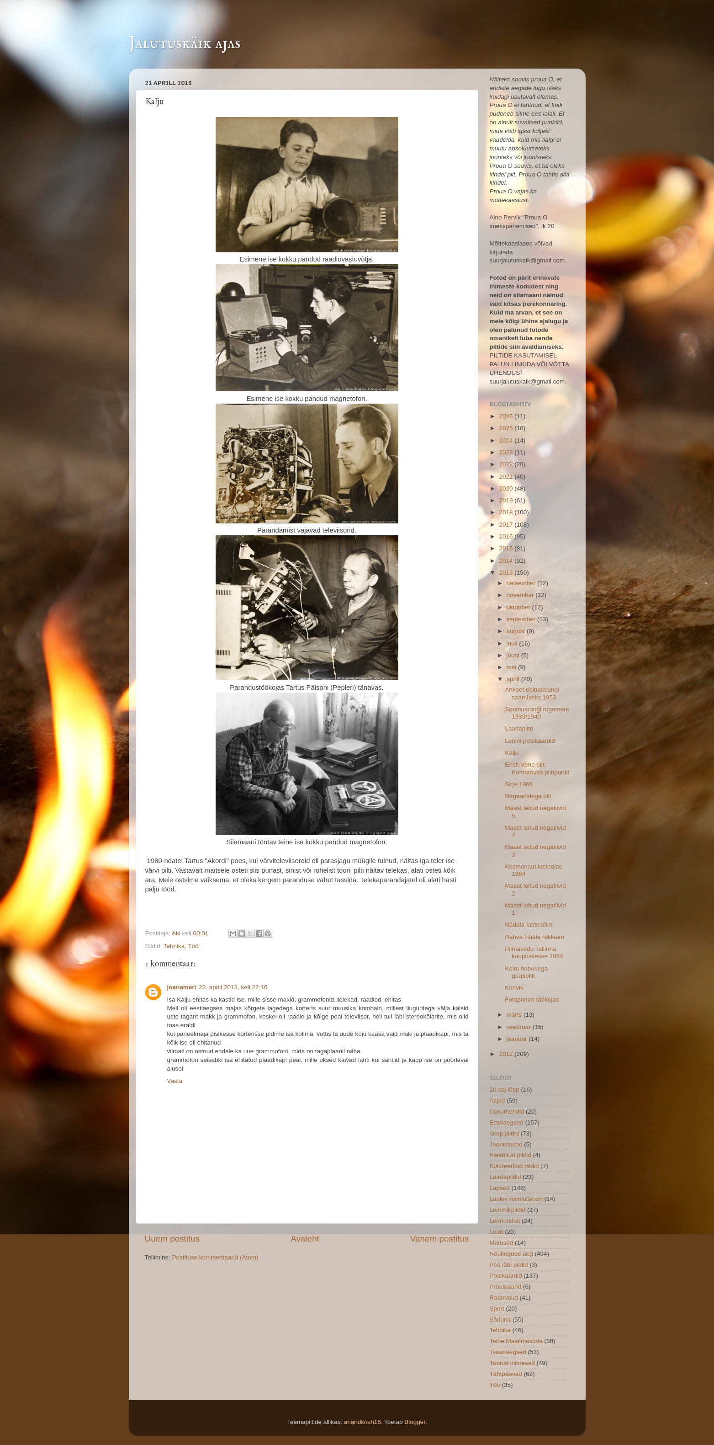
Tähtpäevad (506, 1373)
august (517, 631)
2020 (506, 488)
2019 (506, 500)
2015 (506, 548)
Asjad (497, 1100)
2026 (506, 416)
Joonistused (506, 1144)
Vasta (175, 1080)
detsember (522, 583)
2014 (506, 560)
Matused (501, 1242)
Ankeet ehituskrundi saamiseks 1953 (532, 693)
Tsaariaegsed (508, 1352)
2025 (506, 428)
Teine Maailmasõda (516, 1341)
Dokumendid (507, 1111)
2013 (506, 572)
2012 (506, 1053)
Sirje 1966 (519, 784)
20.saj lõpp (504, 1089)
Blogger (414, 1421)
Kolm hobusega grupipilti (526, 972)
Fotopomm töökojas (532, 999)
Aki (177, 933)
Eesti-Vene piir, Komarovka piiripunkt (537, 768)
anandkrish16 (362, 1421)
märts (515, 1014)
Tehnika (174, 946)
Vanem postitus (439, 1238)
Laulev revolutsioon (516, 1198)
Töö (193, 946)
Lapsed (500, 1187)
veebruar (520, 1027)
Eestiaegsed (507, 1122)
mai (512, 667)
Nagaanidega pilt (528, 796)
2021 (506, 476)
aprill (514, 679)
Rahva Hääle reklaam (534, 936)
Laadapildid (505, 1176)
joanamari (181, 987)
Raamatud (504, 1297)
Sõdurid (500, 1319)
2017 (506, 524)
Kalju (511, 752)
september (522, 619)
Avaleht (305, 1238)
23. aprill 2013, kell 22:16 (233, 987)
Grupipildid (504, 1133)
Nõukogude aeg (511, 1253)
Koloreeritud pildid (514, 1165)
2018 (506, 512)
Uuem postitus (172, 1238)
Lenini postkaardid (530, 740)
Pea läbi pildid (509, 1264)
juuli (513, 643)
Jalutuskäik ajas (185, 43)
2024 (506, 440)
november (521, 595)
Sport (497, 1308)
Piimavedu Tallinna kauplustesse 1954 (534, 952)
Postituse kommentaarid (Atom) (215, 1257)
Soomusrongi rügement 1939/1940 (537, 713)
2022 (506, 464)
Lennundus (505, 1220)
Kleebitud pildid (511, 1155)
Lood (496, 1231)
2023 (506, 452)
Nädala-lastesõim (528, 924)
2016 (506, 536)
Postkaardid (506, 1275)
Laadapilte (519, 728)
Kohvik (514, 987)
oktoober (519, 607)
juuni (514, 655)
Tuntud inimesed (512, 1363)
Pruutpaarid (506, 1286)
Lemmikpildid (508, 1209)
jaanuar (518, 1038)
